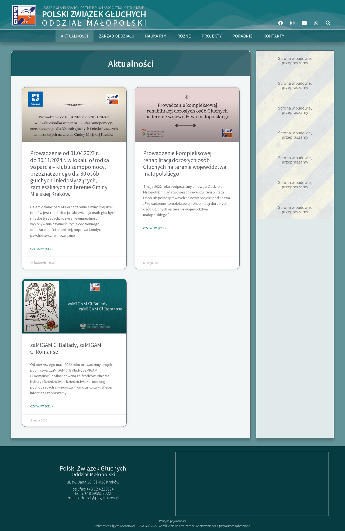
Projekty (212, 36)
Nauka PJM (156, 36)
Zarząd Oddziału (116, 36)
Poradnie (242, 36)
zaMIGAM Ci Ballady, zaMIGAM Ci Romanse (65, 348)
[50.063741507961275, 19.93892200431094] (252, 484)
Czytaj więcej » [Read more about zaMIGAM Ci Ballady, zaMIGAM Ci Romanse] (41, 406)
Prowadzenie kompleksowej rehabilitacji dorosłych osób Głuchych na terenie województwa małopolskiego (184, 163)
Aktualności (74, 36)
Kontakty (273, 36)
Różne (184, 36)
